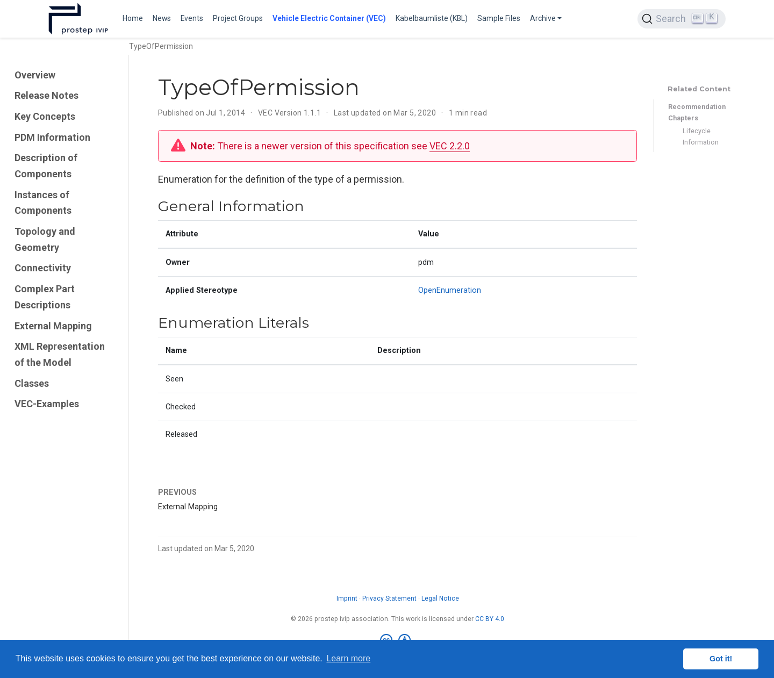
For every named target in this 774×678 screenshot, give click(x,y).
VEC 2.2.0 (449, 146)
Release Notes (46, 95)
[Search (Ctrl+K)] (681, 18)
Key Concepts (45, 116)
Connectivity (43, 267)
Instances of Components (43, 203)
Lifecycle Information (701, 136)
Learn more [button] (348, 658)
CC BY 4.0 (489, 619)
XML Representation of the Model (60, 354)
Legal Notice (440, 598)
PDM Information (52, 137)
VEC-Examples (47, 403)
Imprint (346, 598)
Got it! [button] (721, 658)
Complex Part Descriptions (45, 297)
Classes (32, 383)
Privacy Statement (389, 598)
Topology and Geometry (45, 239)
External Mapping (53, 325)
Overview (35, 75)
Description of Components (46, 165)
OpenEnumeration (449, 290)
